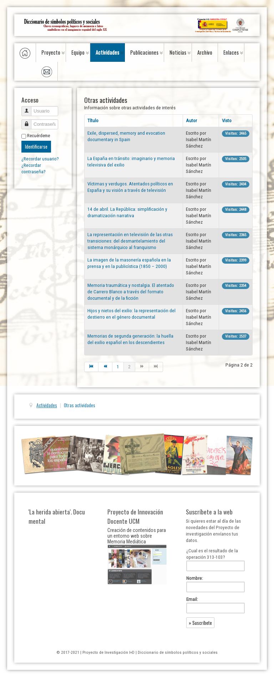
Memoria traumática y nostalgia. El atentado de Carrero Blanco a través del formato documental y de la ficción (130, 292)
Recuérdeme (38, 135)
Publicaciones (144, 52)
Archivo (204, 52)
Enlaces (231, 52)
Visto (227, 120)
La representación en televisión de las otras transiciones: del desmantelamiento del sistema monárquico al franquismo (130, 241)
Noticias (177, 52)
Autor (191, 120)
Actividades (107, 52)
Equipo (78, 52)
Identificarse (36, 146)
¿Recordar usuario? (40, 158)
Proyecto (50, 52)
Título (92, 120)
